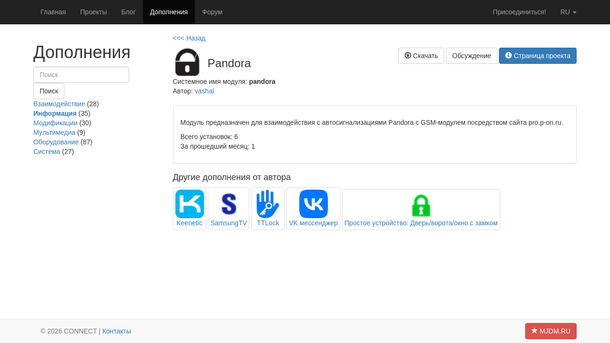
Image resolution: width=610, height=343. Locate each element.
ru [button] (568, 12)
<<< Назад (189, 38)
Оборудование (56, 142)
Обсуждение (471, 56)
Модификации (55, 123)
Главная (53, 12)
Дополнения (169, 12)
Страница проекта (537, 56)
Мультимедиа (54, 132)
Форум (212, 12)
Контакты (116, 331)
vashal (204, 91)
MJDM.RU (550, 331)
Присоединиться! (519, 12)
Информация (55, 113)
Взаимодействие (59, 104)
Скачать (421, 56)
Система (46, 151)
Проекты (93, 12)
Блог (128, 12)
